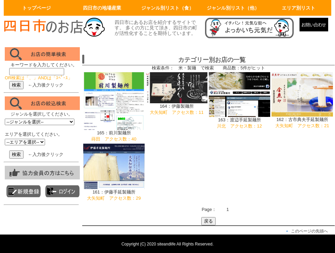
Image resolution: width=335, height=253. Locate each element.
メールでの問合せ (315, 28)
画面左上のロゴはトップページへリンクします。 (55, 28)
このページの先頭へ (309, 231)
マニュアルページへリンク (250, 28)
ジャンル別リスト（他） (233, 8)
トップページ (36, 8)
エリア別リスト (298, 8)
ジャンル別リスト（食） (167, 8)
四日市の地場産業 (102, 8)
